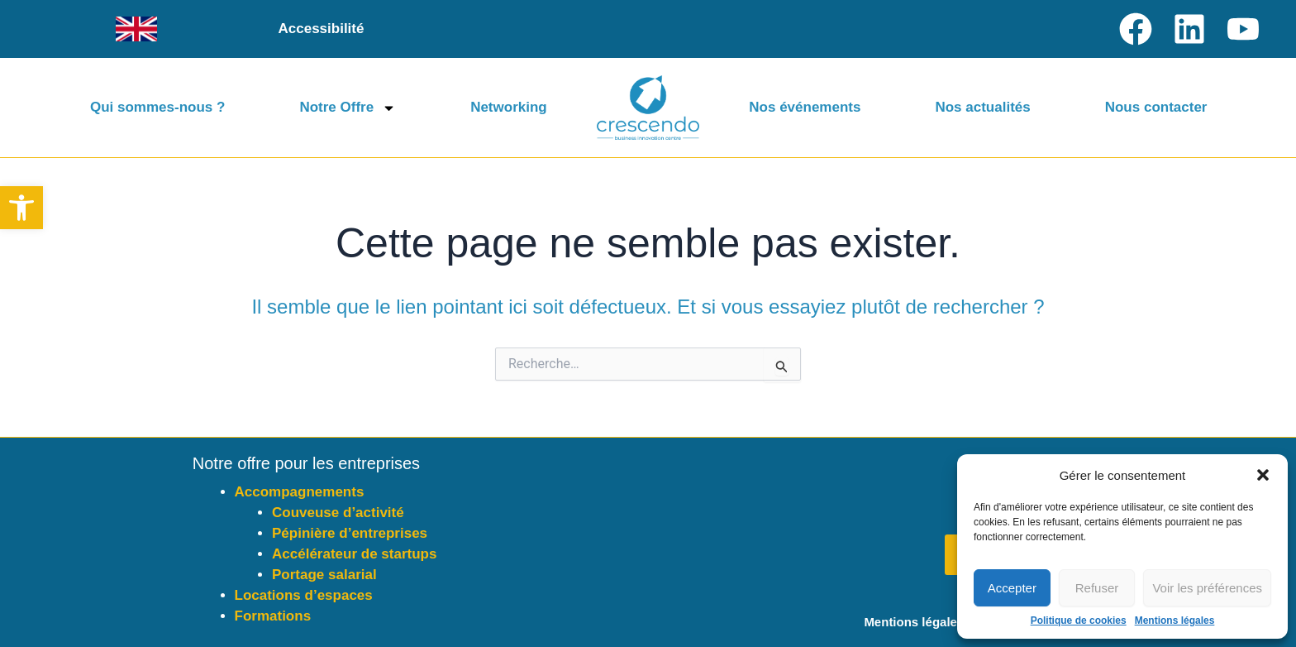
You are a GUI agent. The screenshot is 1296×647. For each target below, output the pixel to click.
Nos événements (804, 107)
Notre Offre (347, 108)
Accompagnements (299, 492)
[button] (21, 207)
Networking (508, 107)
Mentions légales (1175, 620)
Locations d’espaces (304, 595)
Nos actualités (982, 107)
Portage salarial (324, 574)
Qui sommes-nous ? (157, 107)
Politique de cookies (1079, 620)
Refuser (1097, 588)
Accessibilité (321, 28)
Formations (273, 616)
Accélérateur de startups (354, 554)
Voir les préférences (1207, 588)
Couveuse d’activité (338, 512)
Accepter (1012, 588)
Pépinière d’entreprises (349, 533)
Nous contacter (1156, 107)
